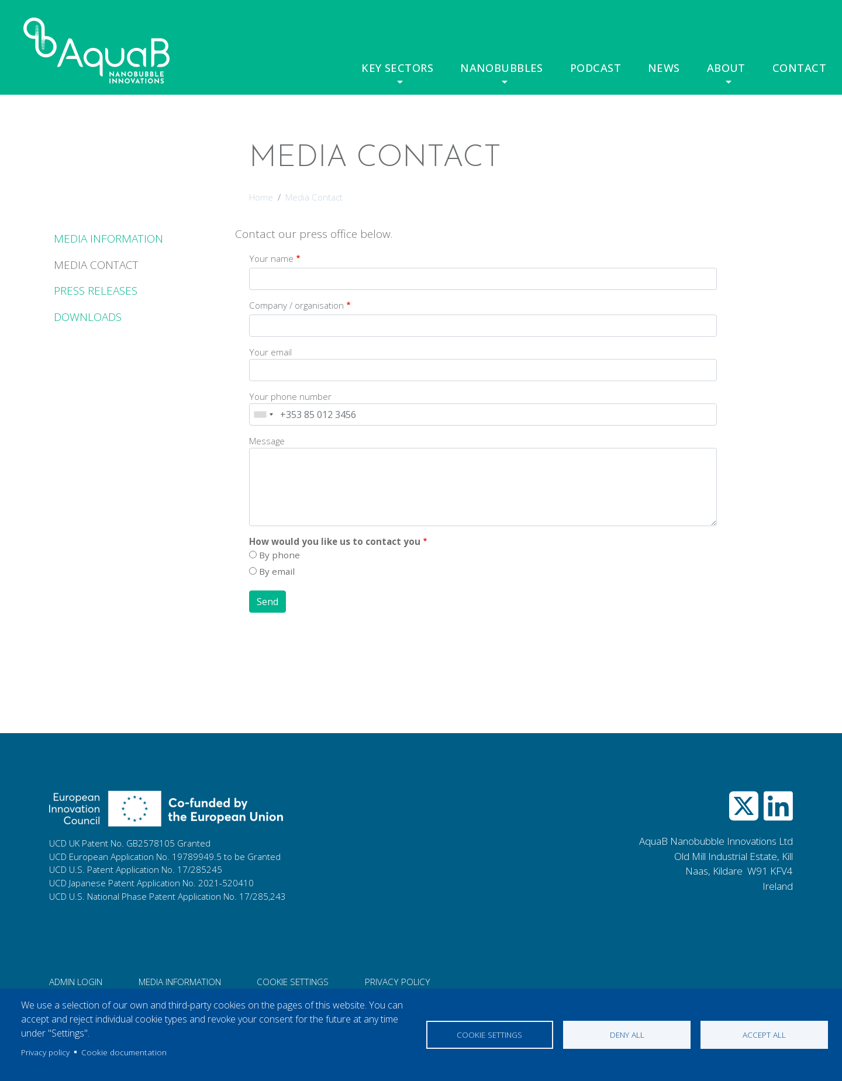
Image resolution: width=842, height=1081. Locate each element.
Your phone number (290, 396)
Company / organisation (296, 305)
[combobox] (263, 414)
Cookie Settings (293, 981)
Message (267, 441)
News (665, 68)
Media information (180, 981)
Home (261, 197)
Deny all (627, 1034)
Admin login (75, 981)
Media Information (108, 238)
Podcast (597, 68)
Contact (800, 68)
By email (277, 571)
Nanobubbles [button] (503, 68)
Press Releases (95, 290)
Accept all (764, 1034)
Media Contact (96, 264)
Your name (271, 258)
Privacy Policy (397, 981)
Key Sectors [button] (400, 68)
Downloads (88, 316)
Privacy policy (45, 1052)
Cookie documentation (124, 1052)
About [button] (727, 68)
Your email (270, 352)
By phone (279, 555)
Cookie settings (489, 1034)
